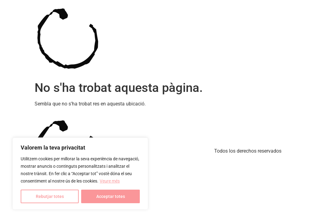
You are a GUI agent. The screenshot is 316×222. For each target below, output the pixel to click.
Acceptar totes (110, 196)
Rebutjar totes (50, 196)
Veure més (110, 181)
